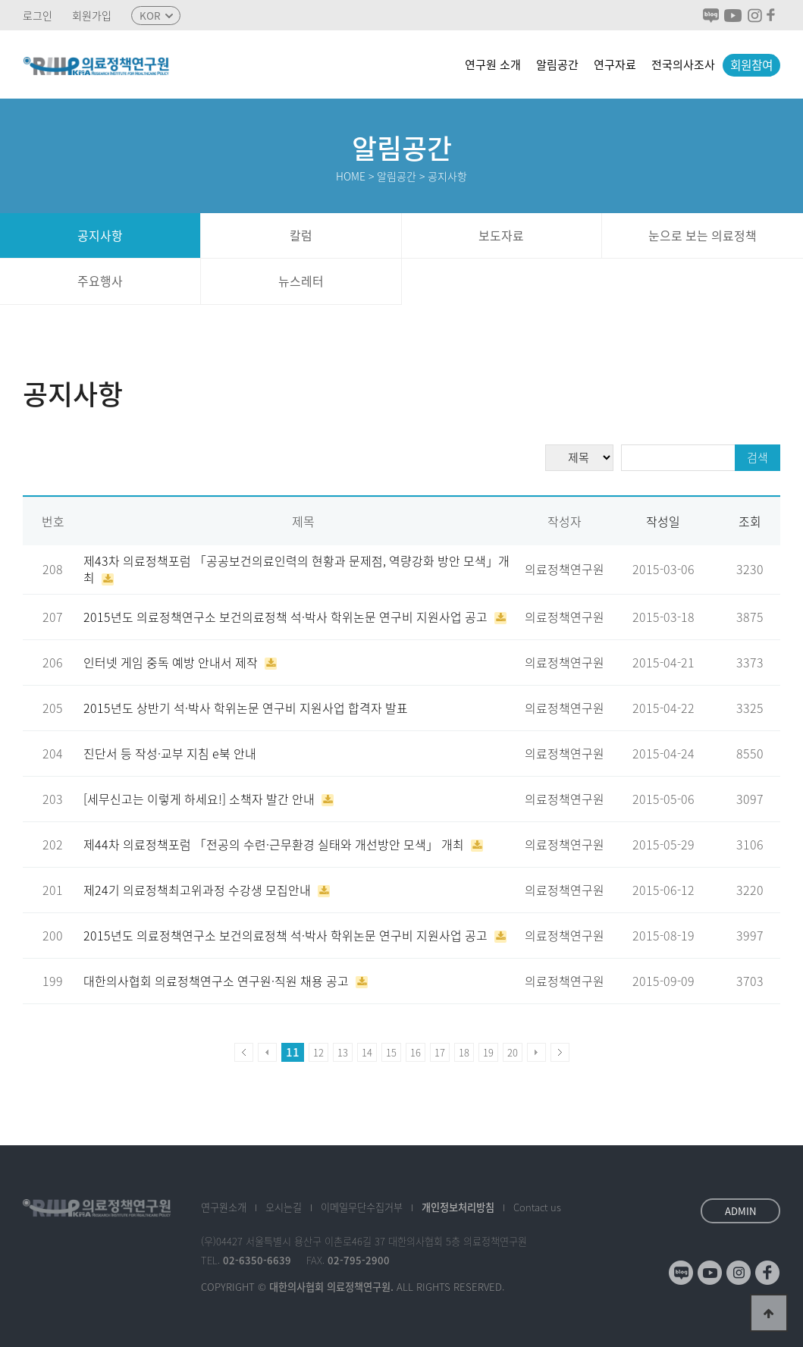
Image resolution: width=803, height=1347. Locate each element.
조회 (750, 521)
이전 (267, 1052)
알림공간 (557, 64)
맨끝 (559, 1052)
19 (488, 1052)
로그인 (37, 15)
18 (464, 1052)
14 (367, 1052)
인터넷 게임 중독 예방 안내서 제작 (172, 662)
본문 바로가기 (0, 0)
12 (318, 1052)
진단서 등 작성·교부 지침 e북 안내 (169, 753)
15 (391, 1052)
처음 (243, 1052)
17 (439, 1052)
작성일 (663, 521)
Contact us (537, 1207)
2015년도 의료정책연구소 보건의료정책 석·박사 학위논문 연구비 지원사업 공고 (287, 617)
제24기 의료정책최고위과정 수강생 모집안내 (198, 890)
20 (512, 1052)
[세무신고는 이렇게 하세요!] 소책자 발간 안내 (200, 799)
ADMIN (741, 1211)
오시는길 (283, 1207)
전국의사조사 (683, 64)
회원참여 (751, 65)
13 (342, 1052)
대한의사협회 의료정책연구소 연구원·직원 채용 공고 (217, 981)
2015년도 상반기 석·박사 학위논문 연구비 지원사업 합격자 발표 (245, 708)
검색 (757, 457)
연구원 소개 (493, 64)
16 (415, 1052)
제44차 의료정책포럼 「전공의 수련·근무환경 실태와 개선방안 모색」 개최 (275, 844)
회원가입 (91, 15)
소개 (223, 1207)
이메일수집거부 (362, 1207)
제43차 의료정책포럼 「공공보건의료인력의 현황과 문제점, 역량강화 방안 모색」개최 (296, 569)
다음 (536, 1052)
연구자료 (615, 64)
